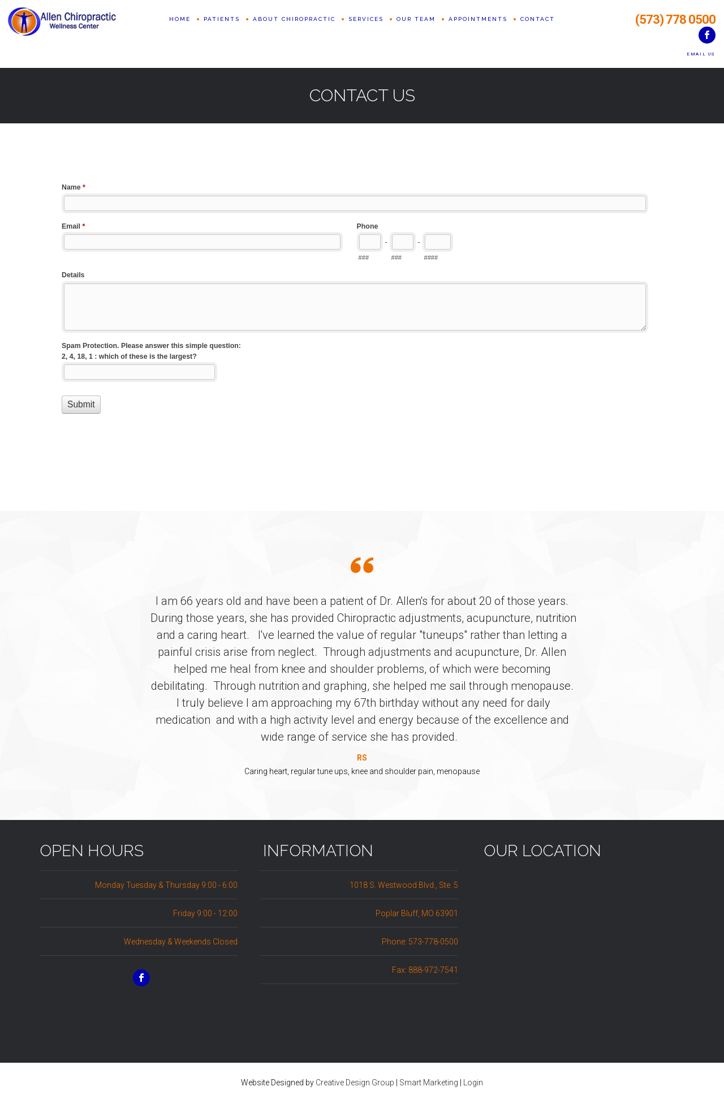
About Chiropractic (294, 34)
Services (365, 34)
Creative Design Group (355, 1082)
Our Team (416, 34)
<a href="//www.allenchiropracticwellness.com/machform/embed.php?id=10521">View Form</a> (362, 310)
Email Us (701, 54)
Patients (222, 34)
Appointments (478, 34)
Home (180, 34)
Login (473, 1082)
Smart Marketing (428, 1082)
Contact (537, 34)
